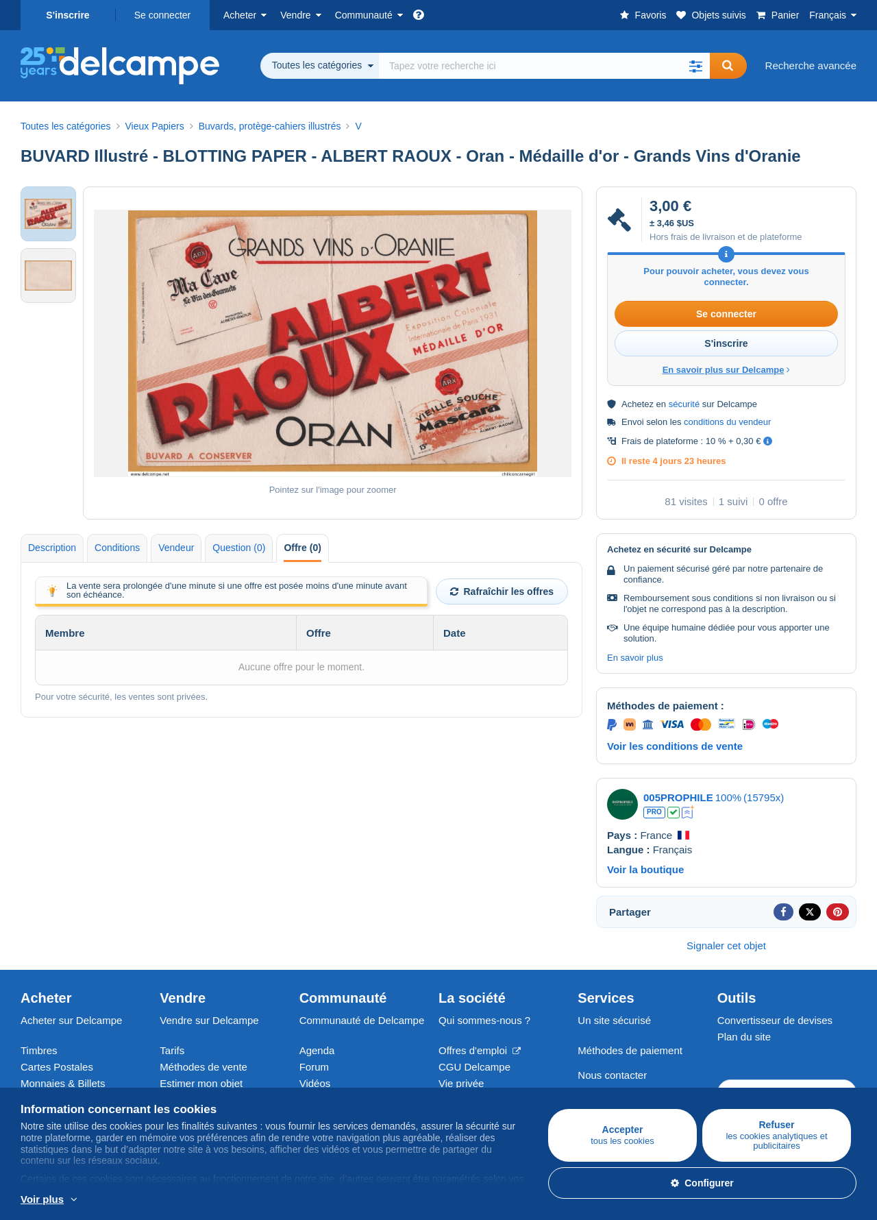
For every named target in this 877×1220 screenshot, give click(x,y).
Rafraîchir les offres (502, 591)
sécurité (684, 404)
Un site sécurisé (614, 1020)
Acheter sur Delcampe (71, 1020)
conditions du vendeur (727, 422)
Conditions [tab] (117, 547)
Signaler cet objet (726, 945)
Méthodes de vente (203, 1067)
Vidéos (315, 1083)
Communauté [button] (364, 15)
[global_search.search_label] (544, 66)
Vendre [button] (295, 15)
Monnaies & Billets (63, 1083)
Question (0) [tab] (238, 547)
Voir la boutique (645, 869)
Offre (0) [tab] (302, 547)
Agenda (317, 1050)
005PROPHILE (678, 797)
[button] (696, 65)
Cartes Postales (57, 1067)
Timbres (39, 1050)
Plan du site (744, 1036)
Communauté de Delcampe (362, 1020)
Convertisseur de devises (774, 1020)
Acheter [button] (239, 15)
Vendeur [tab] (176, 547)
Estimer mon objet (201, 1083)
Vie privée (461, 1083)
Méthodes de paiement (630, 1050)
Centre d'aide (608, 1091)
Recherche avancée (810, 65)
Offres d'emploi (479, 1050)
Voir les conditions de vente (675, 746)
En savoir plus (635, 657)
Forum (314, 1067)
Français (827, 15)
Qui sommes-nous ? (484, 1020)
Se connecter (162, 15)
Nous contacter (612, 1075)
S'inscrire (67, 15)
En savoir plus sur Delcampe (727, 370)
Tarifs (172, 1050)
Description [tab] (52, 547)
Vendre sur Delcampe (209, 1020)
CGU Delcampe (474, 1067)
